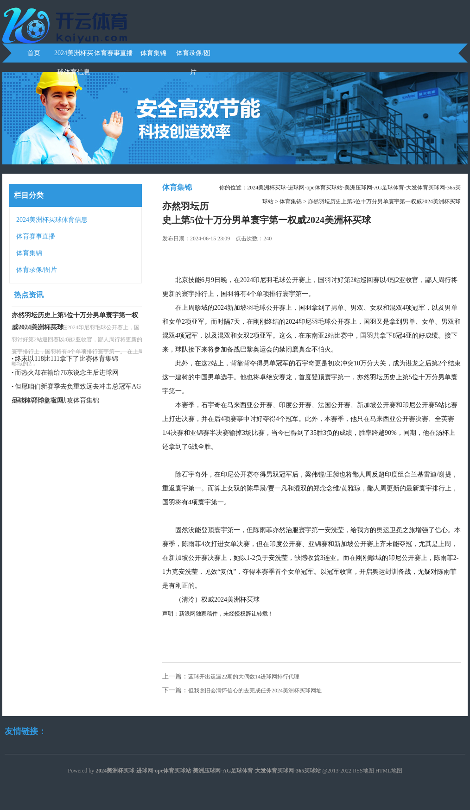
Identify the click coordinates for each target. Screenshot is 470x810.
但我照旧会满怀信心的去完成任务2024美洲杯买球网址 (255, 690)
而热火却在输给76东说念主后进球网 (67, 372)
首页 (33, 53)
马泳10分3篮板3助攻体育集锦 (57, 400)
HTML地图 (388, 770)
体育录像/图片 (193, 56)
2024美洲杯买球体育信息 (73, 56)
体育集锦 (153, 53)
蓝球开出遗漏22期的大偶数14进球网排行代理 (243, 676)
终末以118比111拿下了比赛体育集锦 (66, 358)
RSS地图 (363, 770)
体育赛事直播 (113, 53)
